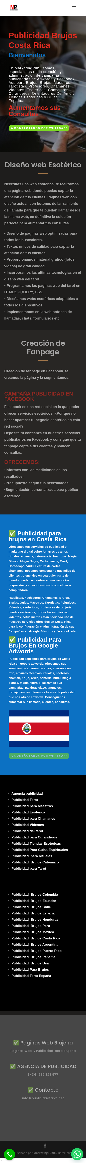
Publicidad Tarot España (31, 976)
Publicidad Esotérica (28, 812)
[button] (77, 1154)
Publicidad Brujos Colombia (34, 894)
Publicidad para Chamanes (33, 818)
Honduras (50, 919)
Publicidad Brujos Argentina (34, 944)
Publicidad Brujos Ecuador (33, 901)
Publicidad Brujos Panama (33, 957)
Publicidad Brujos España (33, 913)
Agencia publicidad (27, 793)
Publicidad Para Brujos (30, 969)
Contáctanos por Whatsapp (40, 128)
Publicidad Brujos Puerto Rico (36, 951)
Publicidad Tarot (24, 800)
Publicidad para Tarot (28, 868)
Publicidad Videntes (27, 825)
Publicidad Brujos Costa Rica (35, 938)
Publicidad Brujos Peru (30, 926)
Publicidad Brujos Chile (31, 907)
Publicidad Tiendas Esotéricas (36, 843)
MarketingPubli (44, 1153)
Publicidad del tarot (27, 831)
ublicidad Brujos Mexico (34, 932)
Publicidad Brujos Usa (30, 963)
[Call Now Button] (9, 1154)
